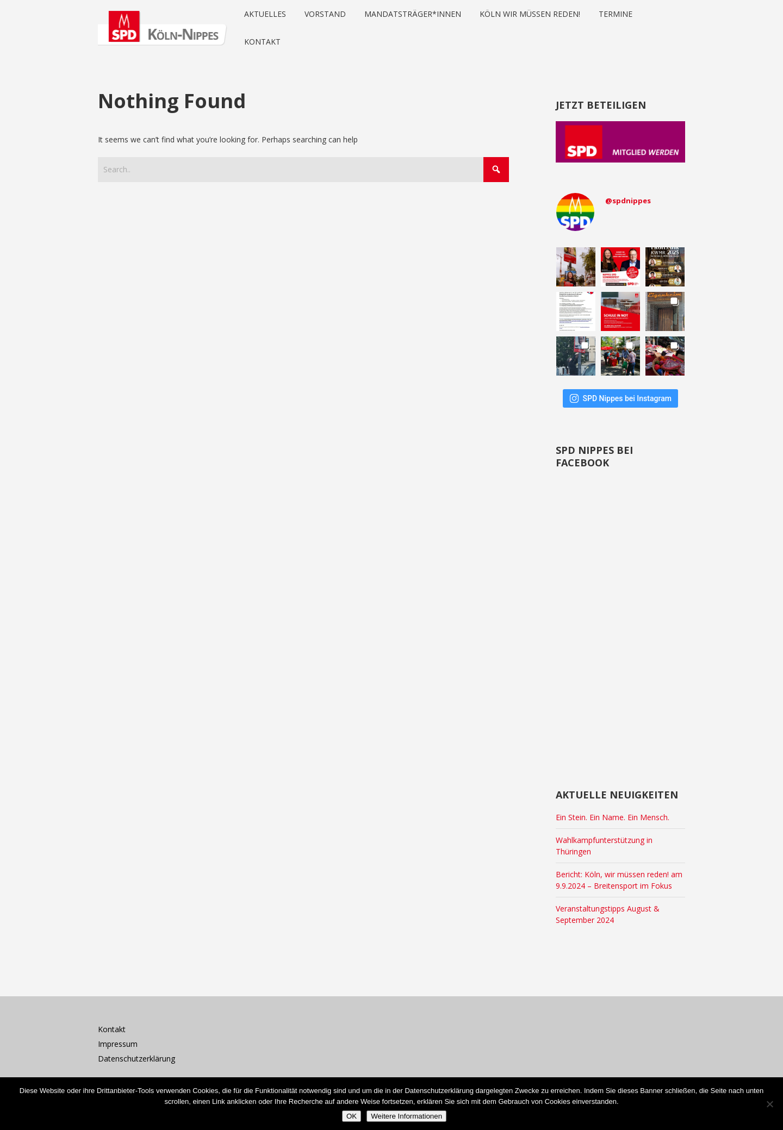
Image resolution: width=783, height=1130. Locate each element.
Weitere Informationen (406, 1116)
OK (351, 1116)
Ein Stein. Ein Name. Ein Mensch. (612, 817)
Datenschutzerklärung (136, 1058)
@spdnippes (628, 200)
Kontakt (112, 1029)
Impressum (118, 1044)
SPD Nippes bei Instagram (620, 398)
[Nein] (769, 1103)
